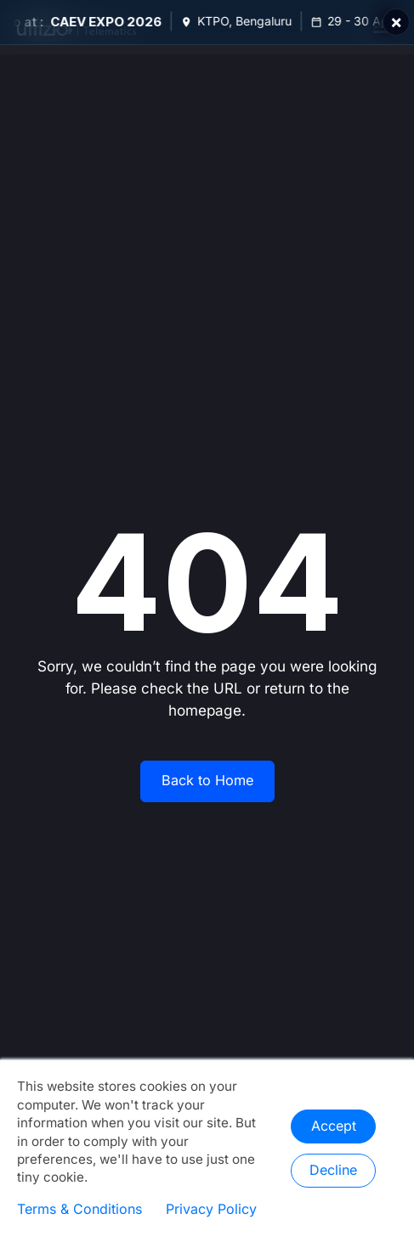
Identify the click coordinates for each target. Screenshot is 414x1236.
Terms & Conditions (79, 1209)
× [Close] (396, 22)
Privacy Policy (211, 1209)
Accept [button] (333, 1126)
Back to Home (207, 780)
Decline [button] (333, 1170)
